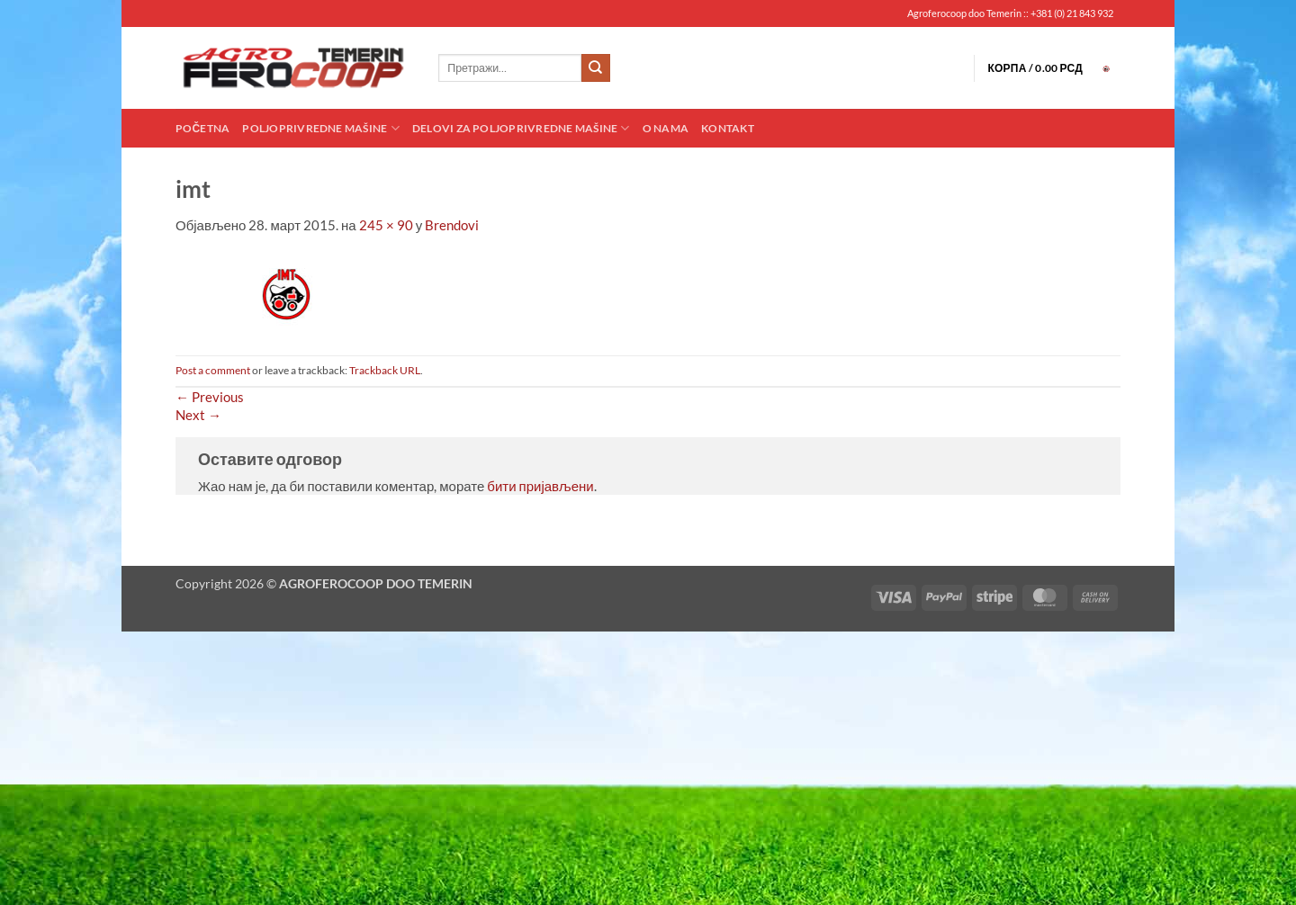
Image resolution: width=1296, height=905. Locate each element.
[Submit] (595, 68)
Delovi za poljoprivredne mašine (521, 128)
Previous (210, 397)
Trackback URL (384, 370)
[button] (1053, 68)
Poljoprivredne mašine (320, 128)
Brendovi (452, 225)
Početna (203, 128)
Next (198, 415)
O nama (665, 128)
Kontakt (727, 128)
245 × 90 (386, 225)
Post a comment (213, 370)
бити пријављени (540, 486)
